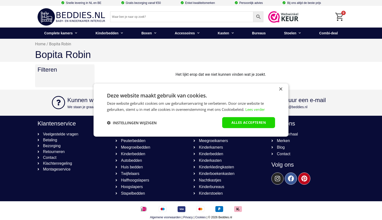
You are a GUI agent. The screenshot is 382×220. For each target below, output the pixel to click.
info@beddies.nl (295, 107)
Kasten (226, 33)
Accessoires (187, 33)
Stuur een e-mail (304, 100)
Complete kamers (60, 33)
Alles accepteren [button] (248, 122)
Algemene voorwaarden (165, 217)
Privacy (188, 217)
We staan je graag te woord (88, 107)
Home (40, 44)
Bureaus (259, 33)
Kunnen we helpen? (93, 100)
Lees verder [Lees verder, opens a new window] (255, 109)
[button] (132, 122)
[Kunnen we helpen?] (58, 102)
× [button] (280, 89)
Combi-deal (328, 33)
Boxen (148, 33)
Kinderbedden (109, 33)
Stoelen (292, 33)
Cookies (200, 217)
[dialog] (191, 110)
